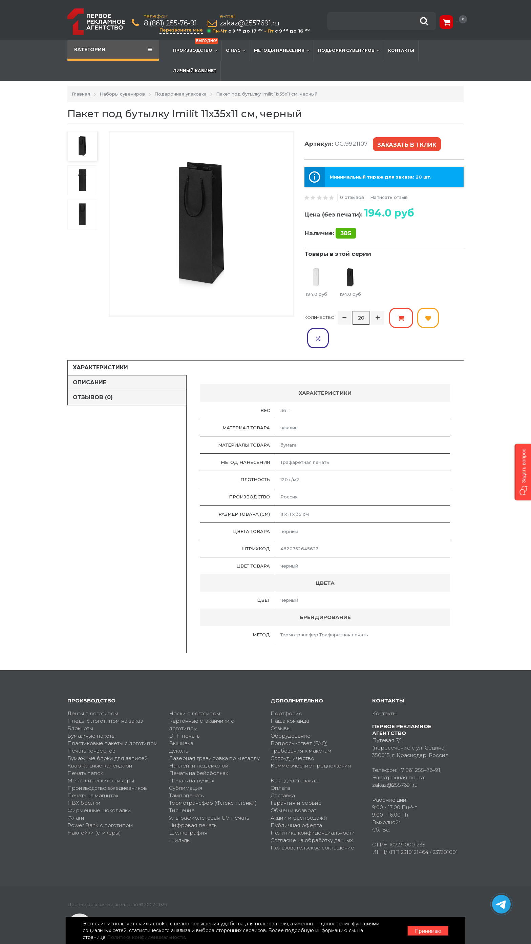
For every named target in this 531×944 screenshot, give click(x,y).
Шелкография (188, 811)
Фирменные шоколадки (99, 789)
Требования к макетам (301, 729)
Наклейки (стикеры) (94, 811)
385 (345, 232)
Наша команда (290, 699)
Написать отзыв (389, 197)
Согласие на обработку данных (312, 819)
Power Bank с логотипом (100, 804)
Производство (195, 47)
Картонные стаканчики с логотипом (201, 703)
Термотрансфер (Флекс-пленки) (213, 781)
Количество (319, 317)
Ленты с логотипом (93, 692)
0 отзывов (352, 197)
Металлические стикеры (100, 759)
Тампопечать (186, 774)
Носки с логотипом (194, 692)
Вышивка (181, 722)
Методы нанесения (282, 50)
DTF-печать (184, 714)
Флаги (75, 796)
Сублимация (186, 766)
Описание (89, 361)
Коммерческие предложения (311, 744)
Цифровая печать (192, 804)
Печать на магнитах (93, 774)
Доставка (283, 774)
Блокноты (80, 707)
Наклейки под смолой (199, 744)
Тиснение (182, 789)
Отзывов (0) (93, 376)
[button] (522, 472)
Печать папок (85, 751)
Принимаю (426, 931)
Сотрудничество (292, 737)
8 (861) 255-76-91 (170, 23)
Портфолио (286, 692)
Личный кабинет (194, 70)
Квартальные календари (99, 744)
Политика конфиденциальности (313, 811)
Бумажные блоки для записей (107, 737)
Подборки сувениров (349, 50)
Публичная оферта (296, 804)
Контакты (401, 50)
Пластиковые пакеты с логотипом (112, 722)
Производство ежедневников (107, 766)
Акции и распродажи (299, 796)
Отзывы (281, 707)
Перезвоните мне (181, 30)
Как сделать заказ (294, 759)
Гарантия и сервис (296, 781)
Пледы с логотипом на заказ (105, 699)
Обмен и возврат (293, 789)
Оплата (280, 766)
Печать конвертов (91, 729)
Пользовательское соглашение (312, 826)
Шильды (180, 819)
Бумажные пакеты (91, 714)
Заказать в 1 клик (406, 144)
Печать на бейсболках (198, 751)
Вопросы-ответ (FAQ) (299, 722)
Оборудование (291, 714)
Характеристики (100, 346)
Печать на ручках (191, 759)
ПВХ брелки (84, 781)
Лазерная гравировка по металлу (214, 737)
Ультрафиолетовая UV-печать (209, 796)
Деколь (178, 729)
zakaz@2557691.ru (250, 23)
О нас (236, 50)
